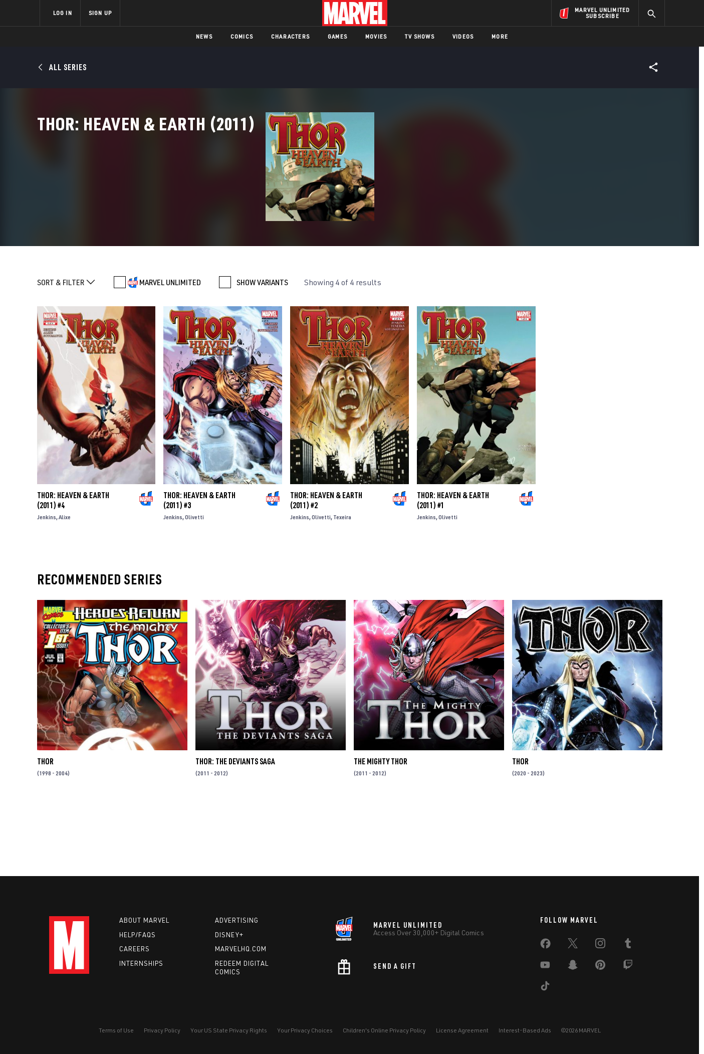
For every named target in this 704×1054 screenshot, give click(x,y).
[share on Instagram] (600, 945)
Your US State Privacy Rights (228, 1030)
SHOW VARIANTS (262, 349)
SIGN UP (100, 13)
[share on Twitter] (573, 945)
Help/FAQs (137, 935)
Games (337, 36)
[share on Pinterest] (600, 967)
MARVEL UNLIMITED (170, 349)
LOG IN (62, 13)
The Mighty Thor (380, 828)
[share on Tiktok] (545, 988)
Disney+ (229, 935)
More (500, 36)
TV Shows (419, 36)
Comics (241, 36)
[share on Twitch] (628, 967)
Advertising (237, 920)
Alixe (65, 583)
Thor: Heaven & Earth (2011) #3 (199, 567)
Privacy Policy (162, 1030)
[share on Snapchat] (573, 967)
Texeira (342, 583)
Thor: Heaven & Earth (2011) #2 (326, 567)
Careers (134, 949)
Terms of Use (116, 1030)
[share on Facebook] (545, 946)
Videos (463, 36)
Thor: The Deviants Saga (235, 828)
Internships (141, 963)
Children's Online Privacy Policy (384, 1030)
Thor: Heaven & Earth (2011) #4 (73, 567)
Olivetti (194, 583)
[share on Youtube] (545, 967)
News (204, 36)
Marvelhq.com (241, 949)
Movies (376, 36)
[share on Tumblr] (628, 945)
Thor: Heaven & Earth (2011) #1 (453, 567)
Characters (290, 36)
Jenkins (46, 583)
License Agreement (462, 1030)
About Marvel (144, 920)
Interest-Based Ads (525, 1030)
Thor (45, 828)
